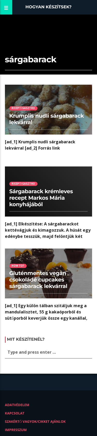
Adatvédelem (17, 405)
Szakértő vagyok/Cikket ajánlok (35, 421)
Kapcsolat (14, 413)
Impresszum (16, 429)
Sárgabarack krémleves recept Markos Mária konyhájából (41, 198)
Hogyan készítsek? (48, 7)
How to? (18, 265)
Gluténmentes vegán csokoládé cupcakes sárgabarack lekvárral (38, 280)
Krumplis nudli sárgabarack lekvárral (46, 119)
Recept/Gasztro (23, 108)
